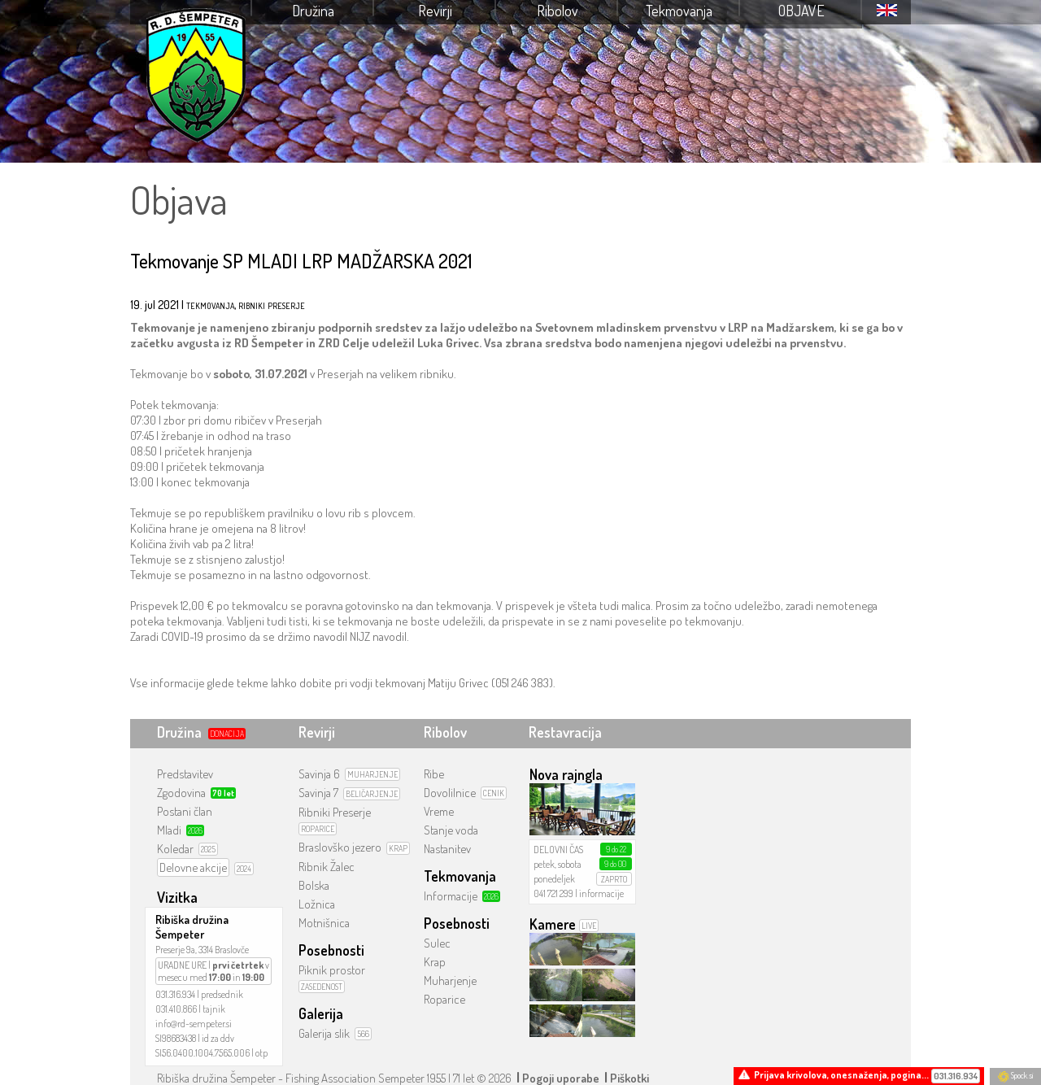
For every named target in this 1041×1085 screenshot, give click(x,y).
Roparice (444, 999)
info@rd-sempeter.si (193, 1023)
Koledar (175, 848)
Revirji (435, 11)
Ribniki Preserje (334, 812)
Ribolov (557, 11)
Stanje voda (451, 830)
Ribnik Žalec (326, 866)
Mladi (169, 830)
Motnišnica (324, 922)
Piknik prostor (331, 970)
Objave (801, 11)
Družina (313, 11)
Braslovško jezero (339, 847)
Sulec (437, 943)
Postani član (184, 811)
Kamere (552, 924)
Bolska (313, 885)
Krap (435, 962)
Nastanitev (447, 848)
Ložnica (316, 904)
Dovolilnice (450, 792)
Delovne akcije (193, 867)
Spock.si (1015, 1075)
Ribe (434, 774)
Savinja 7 (318, 792)
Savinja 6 (319, 774)
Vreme (439, 811)
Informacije (450, 896)
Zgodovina (181, 792)
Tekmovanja (679, 11)
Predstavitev (185, 774)
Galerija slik (324, 1033)
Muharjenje (450, 980)
